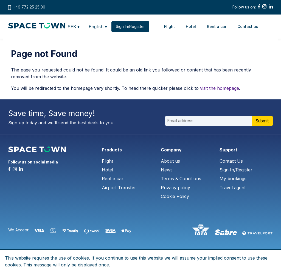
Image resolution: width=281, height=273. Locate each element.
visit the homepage (219, 88)
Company (171, 150)
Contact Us (231, 161)
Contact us (248, 26)
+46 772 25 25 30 (29, 7)
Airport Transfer (119, 187)
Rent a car (217, 26)
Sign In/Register (236, 170)
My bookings (233, 178)
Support (228, 150)
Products (112, 150)
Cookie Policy (175, 196)
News (167, 170)
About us (170, 161)
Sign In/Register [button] (131, 26)
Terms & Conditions (181, 178)
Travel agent (233, 187)
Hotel (191, 26)
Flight (170, 26)
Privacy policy (175, 187)
